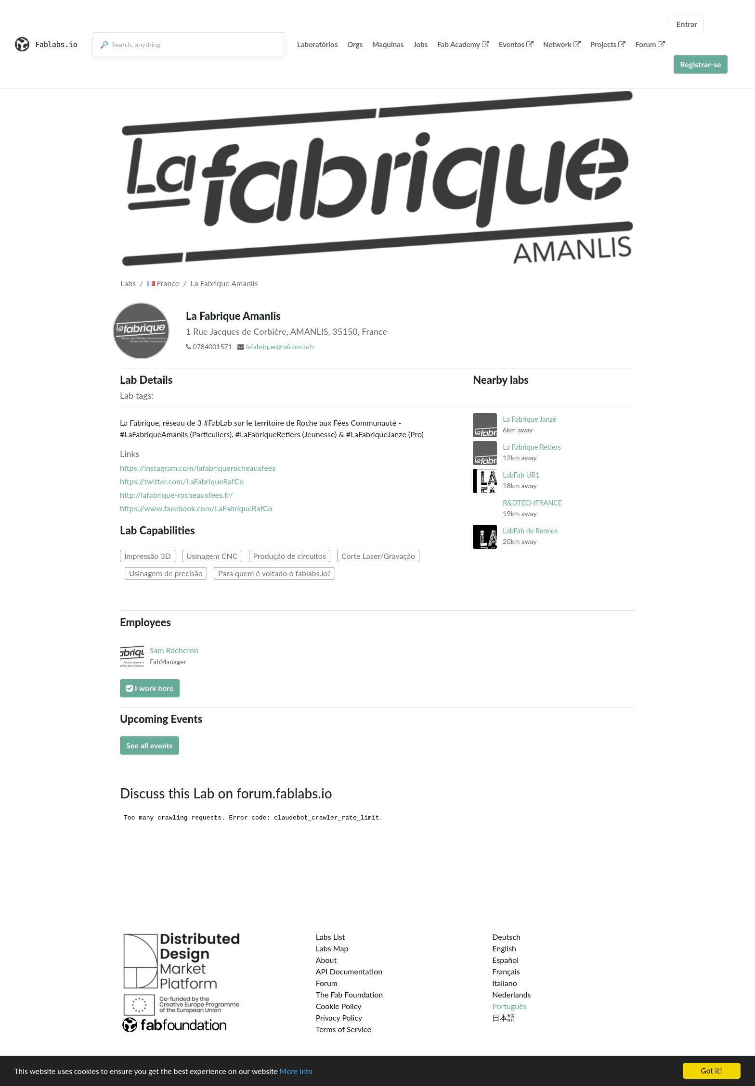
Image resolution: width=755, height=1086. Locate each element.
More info (296, 1071)
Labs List (330, 936)
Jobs (420, 44)
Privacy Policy (339, 1017)
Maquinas (388, 44)
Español (505, 959)
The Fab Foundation (349, 994)
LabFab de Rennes (530, 531)
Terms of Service (343, 1029)
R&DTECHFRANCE (532, 503)
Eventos (516, 44)
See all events (149, 745)
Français (506, 971)
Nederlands (511, 994)
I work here (149, 688)
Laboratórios (317, 44)
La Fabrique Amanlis (224, 283)
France (163, 283)
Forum (650, 44)
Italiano (504, 982)
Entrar (686, 23)
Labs (128, 283)
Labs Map (332, 948)
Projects (607, 44)
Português (509, 1005)
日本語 (503, 1017)
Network (562, 44)
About (326, 959)
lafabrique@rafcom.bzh (280, 346)
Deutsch (506, 936)
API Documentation (349, 971)
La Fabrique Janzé (529, 419)
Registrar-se (700, 64)
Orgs (355, 44)
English (504, 948)
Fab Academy (463, 44)
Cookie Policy (339, 1005)
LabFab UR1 (521, 475)
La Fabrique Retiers (532, 447)
